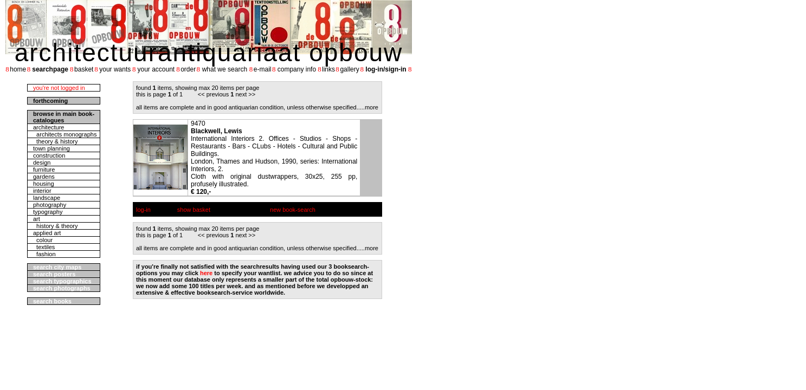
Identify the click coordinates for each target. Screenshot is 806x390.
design (41, 162)
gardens (44, 176)
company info (297, 69)
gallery (349, 69)
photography (49, 205)
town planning (51, 148)
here (206, 273)
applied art (47, 233)
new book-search (292, 209)
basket (83, 69)
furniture (44, 169)
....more (368, 107)
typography (47, 212)
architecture (48, 127)
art (36, 219)
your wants (115, 69)
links (328, 69)
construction (49, 155)
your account (156, 69)
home (18, 69)
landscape (46, 197)
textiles (44, 247)
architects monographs (64, 134)
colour (43, 240)
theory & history (55, 141)
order (188, 69)
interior (42, 190)
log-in (143, 209)
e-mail (263, 69)
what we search (224, 69)
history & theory (55, 226)
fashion (44, 254)
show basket (193, 209)
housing (43, 183)
